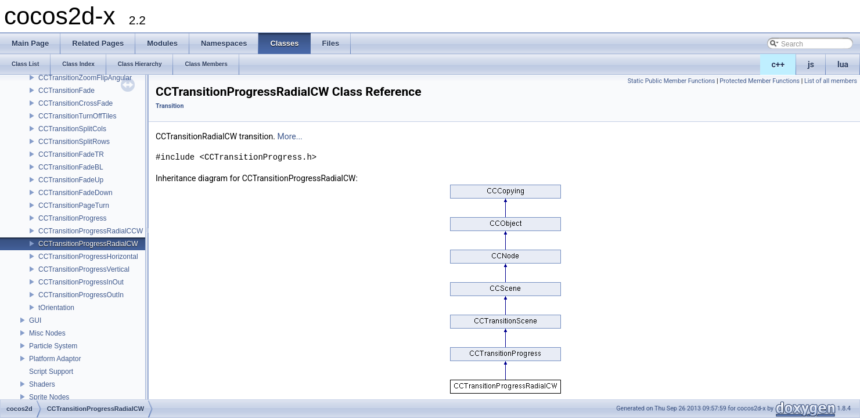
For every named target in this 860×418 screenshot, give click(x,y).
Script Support (51, 371)
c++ (778, 64)
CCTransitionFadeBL (70, 167)
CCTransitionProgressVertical (83, 269)
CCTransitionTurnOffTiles (77, 116)
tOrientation (56, 308)
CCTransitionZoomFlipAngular (85, 78)
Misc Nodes (47, 333)
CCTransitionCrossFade (75, 103)
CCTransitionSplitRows (74, 142)
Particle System (53, 346)
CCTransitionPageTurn (73, 205)
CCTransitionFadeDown (75, 193)
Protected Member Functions (759, 81)
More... (289, 136)
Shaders (42, 384)
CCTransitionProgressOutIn (81, 295)
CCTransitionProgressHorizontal (88, 257)
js (811, 64)
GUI (35, 320)
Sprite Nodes (49, 397)
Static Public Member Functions (671, 81)
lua (842, 64)
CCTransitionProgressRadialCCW (90, 231)
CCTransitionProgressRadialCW (88, 244)
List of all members (830, 81)
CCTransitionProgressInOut (81, 282)
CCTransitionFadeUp (70, 180)
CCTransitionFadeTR (71, 154)
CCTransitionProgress (72, 218)
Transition (169, 106)
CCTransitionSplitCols (72, 129)
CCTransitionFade (66, 91)
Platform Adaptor (55, 359)
